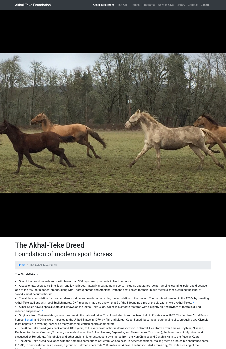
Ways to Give (165, 5)
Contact (193, 5)
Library (181, 5)
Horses (135, 5)
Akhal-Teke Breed (104, 5)
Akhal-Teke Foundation (33, 5)
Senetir (29, 319)
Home (21, 265)
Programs (148, 5)
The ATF (122, 5)
